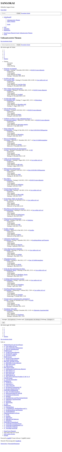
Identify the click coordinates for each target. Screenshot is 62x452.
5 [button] (4, 56)
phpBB (9, 438)
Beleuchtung (38, 100)
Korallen (31, 230)
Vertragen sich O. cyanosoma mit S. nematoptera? (17, 299)
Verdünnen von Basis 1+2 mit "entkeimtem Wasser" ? (18, 118)
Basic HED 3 (7, 178)
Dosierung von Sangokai (10, 68)
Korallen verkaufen (9, 228)
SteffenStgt (9, 180)
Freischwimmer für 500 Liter (11, 188)
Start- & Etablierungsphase (40, 140)
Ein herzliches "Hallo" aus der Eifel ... (14, 198)
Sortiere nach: (29, 319)
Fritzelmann (9, 310)
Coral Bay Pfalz (10, 80)
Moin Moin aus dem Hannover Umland (14, 208)
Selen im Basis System (10, 108)
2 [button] (4, 51)
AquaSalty (9, 290)
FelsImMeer (9, 280)
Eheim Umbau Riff (9, 128)
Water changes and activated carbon (13, 88)
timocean (8, 240)
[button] (6, 58)
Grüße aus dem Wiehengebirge (12, 158)
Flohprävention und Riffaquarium (12, 218)
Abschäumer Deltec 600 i (10, 309)
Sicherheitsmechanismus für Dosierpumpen (15, 148)
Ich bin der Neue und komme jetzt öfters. (14, 269)
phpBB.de (18, 441)
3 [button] (4, 53)
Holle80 (8, 250)
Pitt (7, 200)
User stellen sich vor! (42, 80)
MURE (8, 260)
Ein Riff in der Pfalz (9, 78)
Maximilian (9, 130)
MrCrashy (8, 160)
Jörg (7, 300)
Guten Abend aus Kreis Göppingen (13, 248)
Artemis (8, 140)
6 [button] (4, 57)
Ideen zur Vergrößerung (10, 138)
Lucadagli (8, 90)
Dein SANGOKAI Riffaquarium (39, 130)
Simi (7, 150)
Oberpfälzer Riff (10, 100)
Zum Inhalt (3, 10)
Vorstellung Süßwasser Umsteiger (12, 289)
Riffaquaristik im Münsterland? (12, 168)
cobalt (7, 170)
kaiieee (8, 110)
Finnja (7, 70)
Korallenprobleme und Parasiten (40, 240)
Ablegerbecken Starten (10, 258)
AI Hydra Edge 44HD (9, 98)
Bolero (8, 230)
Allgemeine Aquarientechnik (41, 310)
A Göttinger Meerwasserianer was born (14, 279)
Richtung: (47, 319)
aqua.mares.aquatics (11, 120)
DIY (32, 150)
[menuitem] (13, 20)
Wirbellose (30, 220)
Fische (31, 300)
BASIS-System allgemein (37, 70)
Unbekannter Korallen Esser (11, 238)
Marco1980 (9, 190)
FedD (7, 220)
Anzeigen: (9, 319)
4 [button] (4, 54)
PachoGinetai (9, 210)
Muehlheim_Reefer (11, 270)
